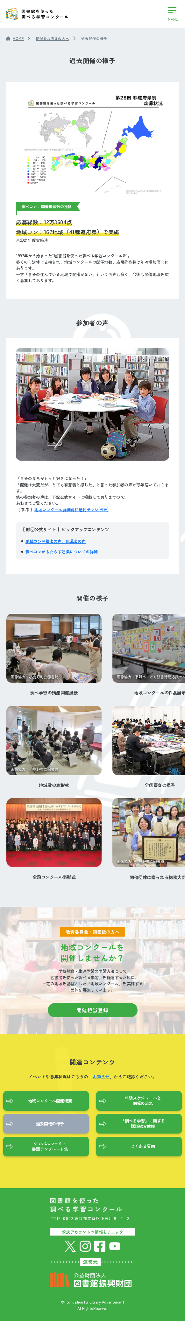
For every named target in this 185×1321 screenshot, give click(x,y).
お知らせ (101, 1077)
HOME (18, 38)
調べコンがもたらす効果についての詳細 (61, 552)
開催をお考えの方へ (52, 38)
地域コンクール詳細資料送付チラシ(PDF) (71, 509)
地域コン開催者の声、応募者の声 (55, 541)
